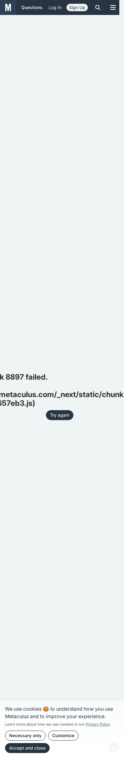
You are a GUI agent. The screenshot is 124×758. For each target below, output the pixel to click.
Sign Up (77, 7)
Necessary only (25, 735)
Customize (63, 735)
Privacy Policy (98, 724)
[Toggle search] (97, 7)
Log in (55, 7)
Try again (59, 415)
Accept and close (27, 748)
